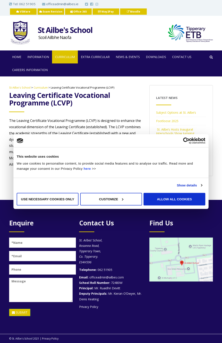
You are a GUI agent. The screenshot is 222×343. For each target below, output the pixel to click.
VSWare (23, 11)
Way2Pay (106, 11)
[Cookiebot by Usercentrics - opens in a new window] (186, 141)
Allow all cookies (174, 199)
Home (16, 57)
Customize (111, 199)
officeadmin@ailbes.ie (60, 4)
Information (38, 57)
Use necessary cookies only (47, 199)
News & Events (128, 57)
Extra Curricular (95, 57)
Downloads (156, 57)
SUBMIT (20, 312)
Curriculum (65, 57)
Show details (187, 185)
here (87, 168)
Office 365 (78, 11)
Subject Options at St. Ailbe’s (176, 112)
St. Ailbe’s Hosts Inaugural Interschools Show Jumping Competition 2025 (175, 133)
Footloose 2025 (167, 121)
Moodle (133, 11)
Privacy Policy (88, 307)
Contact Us (181, 57)
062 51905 (27, 4)
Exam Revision (50, 11)
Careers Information (30, 70)
